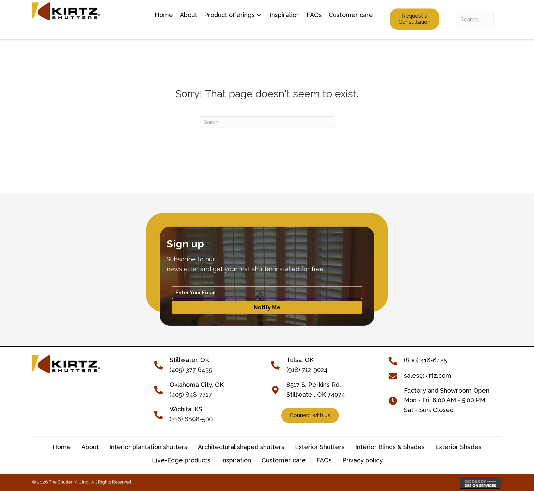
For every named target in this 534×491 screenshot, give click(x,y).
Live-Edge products (181, 460)
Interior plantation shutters (148, 447)
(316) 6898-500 (191, 419)
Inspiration (236, 460)
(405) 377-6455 (191, 369)
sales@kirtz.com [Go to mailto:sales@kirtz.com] (427, 375)
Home (61, 447)
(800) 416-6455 (425, 360)
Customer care (284, 460)
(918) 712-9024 (307, 369)
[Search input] (474, 19)
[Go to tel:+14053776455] (162, 364)
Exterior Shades (458, 447)
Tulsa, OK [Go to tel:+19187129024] (300, 359)
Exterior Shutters (320, 447)
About (90, 447)
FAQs (324, 460)
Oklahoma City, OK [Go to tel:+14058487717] (197, 384)
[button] (259, 15)
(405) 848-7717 (191, 394)
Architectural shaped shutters (241, 447)
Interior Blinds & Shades (390, 447)
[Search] (267, 122)
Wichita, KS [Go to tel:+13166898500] (186, 409)
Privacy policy (362, 460)
